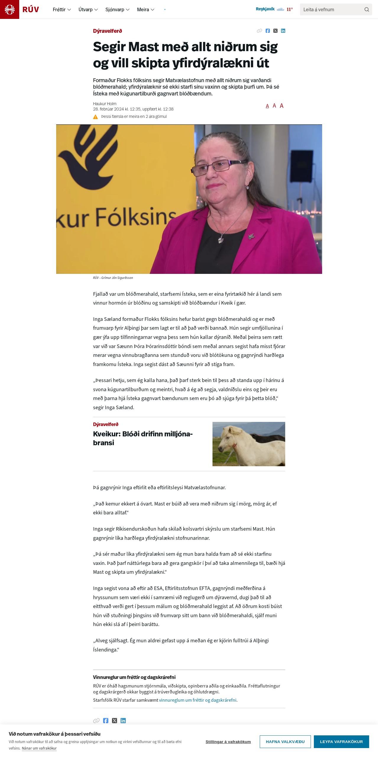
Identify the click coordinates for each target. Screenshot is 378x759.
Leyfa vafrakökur (341, 747)
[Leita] (367, 9)
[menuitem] (69, 9)
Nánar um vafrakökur (39, 753)
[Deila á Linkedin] (283, 30)
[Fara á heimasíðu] (24, 9)
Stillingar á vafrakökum (228, 747)
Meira (143, 9)
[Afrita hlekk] (259, 30)
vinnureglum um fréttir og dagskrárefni (197, 700)
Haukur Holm (104, 104)
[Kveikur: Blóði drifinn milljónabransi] (189, 444)
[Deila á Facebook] (268, 30)
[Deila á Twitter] (275, 30)
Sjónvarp (115, 9)
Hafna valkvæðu (285, 747)
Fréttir (59, 9)
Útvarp (86, 9)
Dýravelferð (107, 31)
